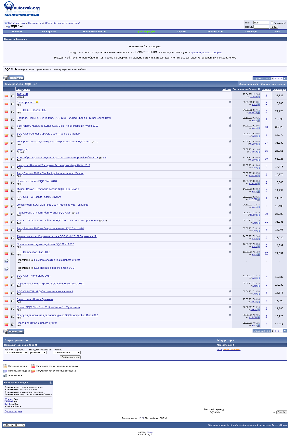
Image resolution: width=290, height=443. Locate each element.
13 (266, 126)
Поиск (276, 31)
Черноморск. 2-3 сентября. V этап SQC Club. (44, 212)
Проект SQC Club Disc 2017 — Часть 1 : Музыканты (48, 307)
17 (266, 253)
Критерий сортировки (15, 349)
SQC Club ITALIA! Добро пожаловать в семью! (45, 291)
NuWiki (16, 31)
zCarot (150, 432)
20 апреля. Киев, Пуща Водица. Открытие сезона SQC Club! (53, 141)
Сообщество (215, 31)
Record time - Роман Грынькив (35, 299)
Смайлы (9, 401)
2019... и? (22, 149)
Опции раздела (247, 84)
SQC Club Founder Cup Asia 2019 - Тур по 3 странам (48, 133)
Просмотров (279, 89)
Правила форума (146, 31)
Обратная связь (216, 425)
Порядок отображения (40, 349)
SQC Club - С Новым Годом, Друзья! (39, 196)
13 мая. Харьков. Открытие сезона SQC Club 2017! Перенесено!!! (57, 236)
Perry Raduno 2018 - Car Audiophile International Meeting (50, 173)
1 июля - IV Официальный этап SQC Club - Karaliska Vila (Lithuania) (58, 220)
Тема (18, 89)
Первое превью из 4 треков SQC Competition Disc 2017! (51, 283)
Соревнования (35, 23)
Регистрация (49, 31)
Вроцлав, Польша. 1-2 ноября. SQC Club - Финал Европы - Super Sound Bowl (64, 117)
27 (266, 142)
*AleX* (254, 301)
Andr (19, 105)
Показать (57, 349)
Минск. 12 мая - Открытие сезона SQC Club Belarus (48, 189)
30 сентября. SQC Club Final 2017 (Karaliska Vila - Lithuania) (53, 204)
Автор (26, 89)
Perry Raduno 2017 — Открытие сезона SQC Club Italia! (50, 228)
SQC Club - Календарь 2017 (34, 275)
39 (266, 158)
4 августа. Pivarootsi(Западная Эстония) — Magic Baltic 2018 (53, 165)
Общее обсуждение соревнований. (63, 23)
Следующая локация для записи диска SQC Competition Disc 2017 (57, 315)
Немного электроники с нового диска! (57, 259)
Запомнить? (278, 23)
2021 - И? (22, 94)
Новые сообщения (93, 31)
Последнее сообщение (245, 89)
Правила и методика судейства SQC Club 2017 (45, 244)
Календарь (251, 31)
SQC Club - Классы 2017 (31, 110)
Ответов (266, 89)
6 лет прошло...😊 (28, 102)
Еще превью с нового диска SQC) (54, 267)
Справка (181, 31)
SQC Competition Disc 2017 (33, 252)
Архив (275, 425)
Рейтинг (226, 89)
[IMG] (7, 404)
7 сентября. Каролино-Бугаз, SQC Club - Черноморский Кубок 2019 (57, 125)
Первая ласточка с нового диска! (37, 322)
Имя (247, 22)
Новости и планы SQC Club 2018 (37, 181)
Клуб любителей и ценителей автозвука (248, 425)
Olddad (20, 97)
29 (266, 213)
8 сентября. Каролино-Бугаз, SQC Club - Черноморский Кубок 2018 (57, 157)
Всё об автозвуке (16, 23)
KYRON (253, 175)
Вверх (283, 425)
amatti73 (252, 112)
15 (266, 150)
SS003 (253, 144)
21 (266, 221)
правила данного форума (206, 52)
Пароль (249, 27)
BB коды (9, 399)
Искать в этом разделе (273, 84)
